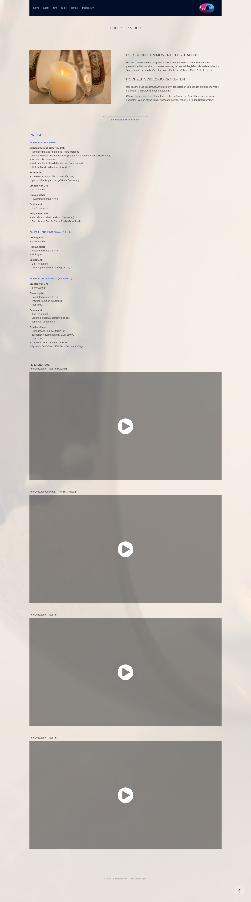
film (55, 7)
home (36, 7)
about (46, 7)
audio (64, 7)
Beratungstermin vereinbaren (125, 119)
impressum (88, 7)
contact (74, 7)
